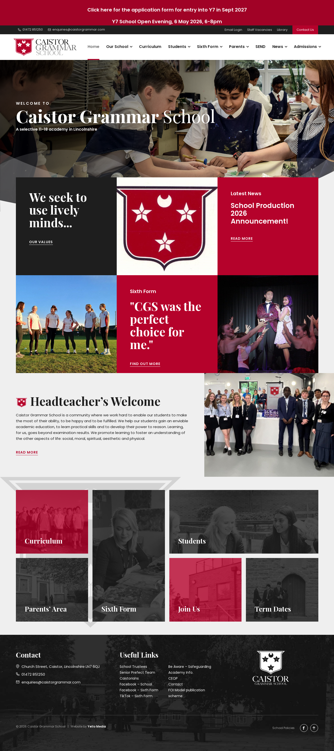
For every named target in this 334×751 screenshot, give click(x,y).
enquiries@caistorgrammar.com (48, 682)
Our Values (41, 241)
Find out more (145, 363)
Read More (242, 238)
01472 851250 (30, 674)
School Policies (283, 728)
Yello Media (97, 726)
